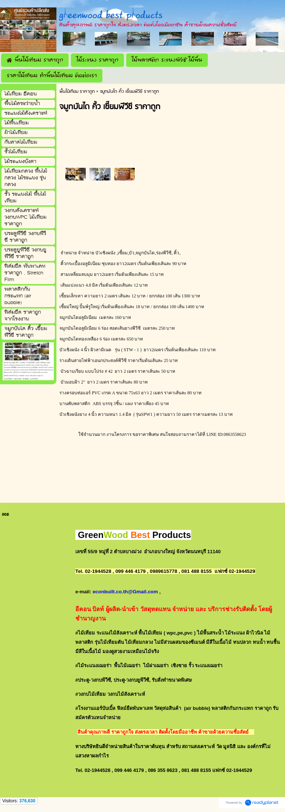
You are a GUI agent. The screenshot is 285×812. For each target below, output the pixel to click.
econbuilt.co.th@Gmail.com (125, 591)
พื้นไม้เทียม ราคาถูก (77, 91)
